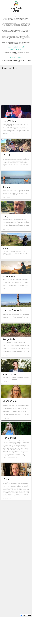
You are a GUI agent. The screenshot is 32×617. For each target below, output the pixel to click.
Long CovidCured (16, 9)
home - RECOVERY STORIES (9, 52)
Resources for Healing (23, 52)
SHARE (16, 53)
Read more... (11, 133)
